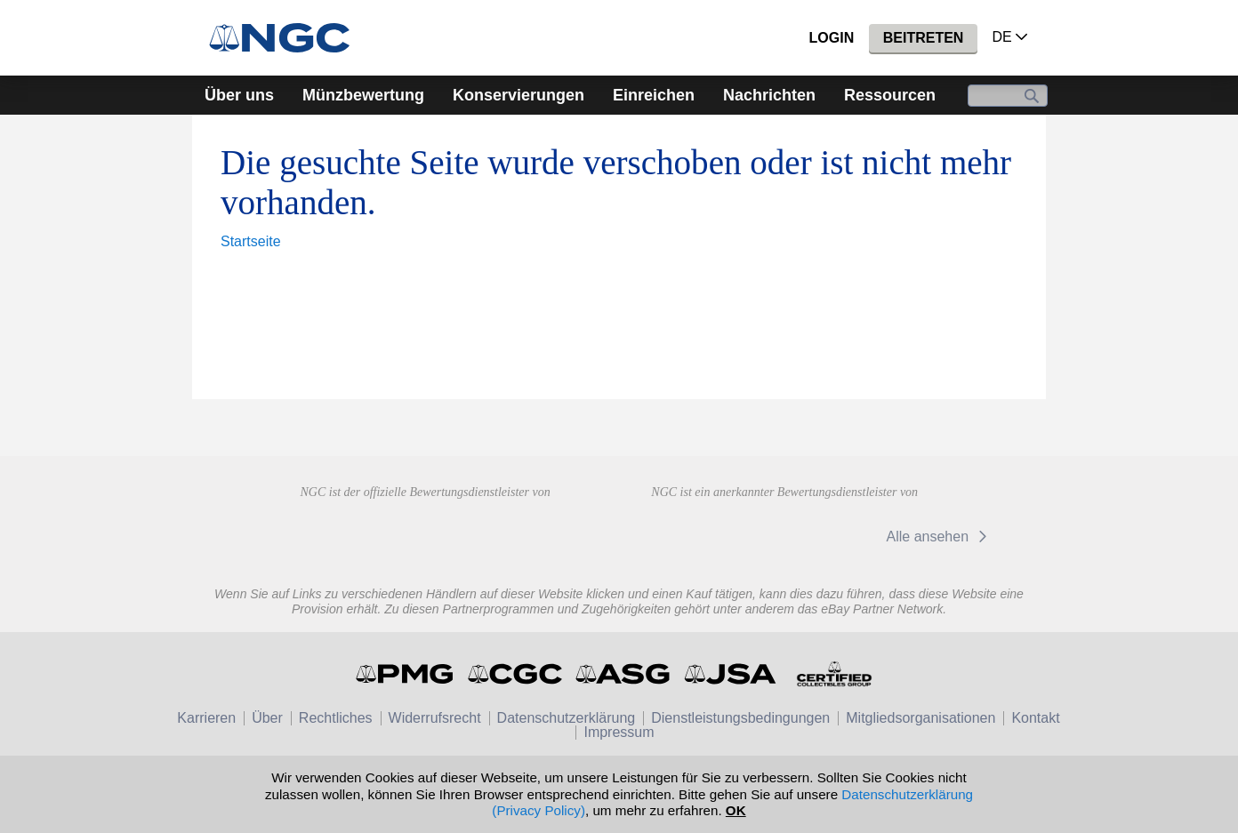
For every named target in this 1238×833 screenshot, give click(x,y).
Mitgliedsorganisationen (920, 717)
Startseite (251, 241)
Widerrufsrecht (435, 717)
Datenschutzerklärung (566, 717)
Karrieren (206, 717)
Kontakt (1035, 717)
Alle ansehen (940, 536)
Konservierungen (518, 95)
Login (832, 37)
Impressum (618, 732)
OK (736, 810)
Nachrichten (769, 95)
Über (267, 717)
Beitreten (923, 37)
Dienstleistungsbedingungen (740, 717)
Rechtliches (336, 717)
